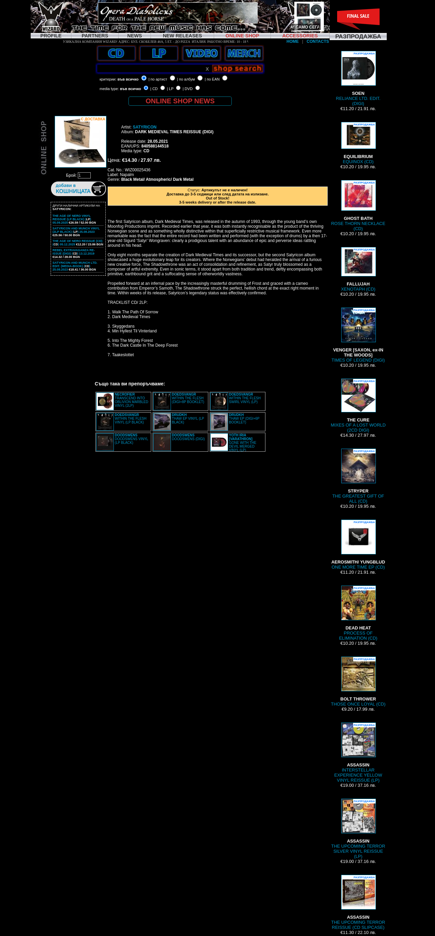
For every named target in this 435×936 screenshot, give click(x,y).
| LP (170, 89)
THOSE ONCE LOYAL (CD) (358, 682)
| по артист (158, 79)
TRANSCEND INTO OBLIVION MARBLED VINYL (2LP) (131, 400)
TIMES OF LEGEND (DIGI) (358, 335)
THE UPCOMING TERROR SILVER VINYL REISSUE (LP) (358, 829)
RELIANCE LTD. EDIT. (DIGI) (358, 78)
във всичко (128, 79)
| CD (154, 89)
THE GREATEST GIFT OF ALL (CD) (358, 476)
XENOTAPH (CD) (358, 269)
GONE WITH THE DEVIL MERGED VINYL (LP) (242, 442)
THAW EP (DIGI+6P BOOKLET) (244, 418)
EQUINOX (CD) (358, 143)
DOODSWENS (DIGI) (188, 437)
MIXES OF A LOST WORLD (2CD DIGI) (358, 406)
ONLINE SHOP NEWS (180, 101)
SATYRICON (145, 127)
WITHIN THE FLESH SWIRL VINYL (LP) (245, 398)
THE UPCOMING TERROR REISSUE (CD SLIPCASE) (358, 902)
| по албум (186, 79)
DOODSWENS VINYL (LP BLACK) (131, 439)
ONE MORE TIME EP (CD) (358, 545)
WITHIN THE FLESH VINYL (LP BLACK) (130, 418)
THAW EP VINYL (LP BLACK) (188, 418)
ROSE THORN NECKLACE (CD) (358, 205)
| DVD (187, 89)
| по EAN (212, 79)
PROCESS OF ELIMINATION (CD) (358, 613)
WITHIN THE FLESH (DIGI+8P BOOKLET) (188, 398)
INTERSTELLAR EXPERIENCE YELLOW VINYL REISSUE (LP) (358, 753)
